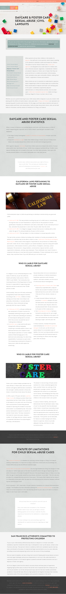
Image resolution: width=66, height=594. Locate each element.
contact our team (13, 46)
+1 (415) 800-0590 (53, 587)
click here (51, 44)
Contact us (43, 166)
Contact (47, 585)
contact (55, 437)
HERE (37, 1)
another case (13, 324)
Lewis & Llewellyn (27, 583)
